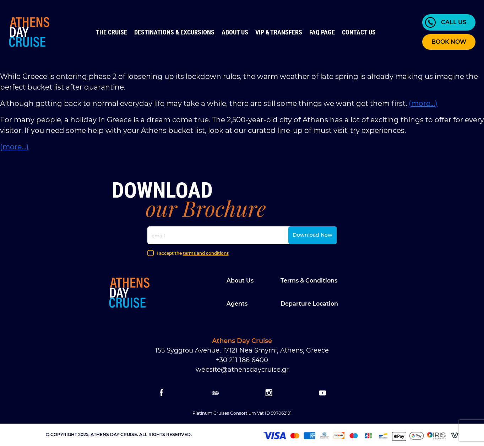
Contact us (359, 32)
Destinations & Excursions (174, 32)
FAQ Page (322, 32)
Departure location (309, 303)
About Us (235, 32)
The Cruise (111, 32)
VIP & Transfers (278, 32)
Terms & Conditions (309, 280)
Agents (237, 303)
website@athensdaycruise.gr (242, 370)
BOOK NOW (448, 41)
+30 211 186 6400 (242, 360)
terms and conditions (206, 253)
